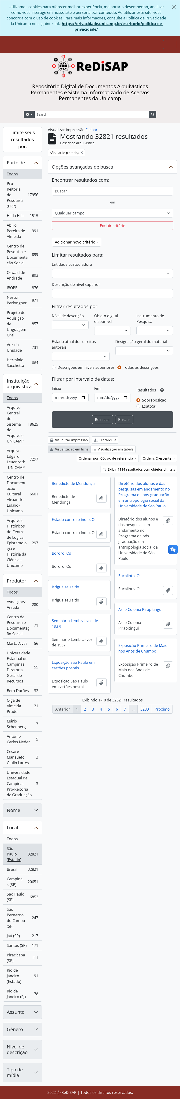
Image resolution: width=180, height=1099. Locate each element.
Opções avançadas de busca (82, 167)
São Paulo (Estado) (23, 854)
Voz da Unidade (22, 347)
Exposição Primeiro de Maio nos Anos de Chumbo (143, 648)
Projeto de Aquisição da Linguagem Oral (22, 324)
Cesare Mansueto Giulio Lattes (22, 757)
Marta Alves (22, 644)
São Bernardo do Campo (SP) (22, 918)
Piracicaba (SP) (22, 957)
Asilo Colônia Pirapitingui (140, 609)
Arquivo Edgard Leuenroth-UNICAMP (22, 459)
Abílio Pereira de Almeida (22, 231)
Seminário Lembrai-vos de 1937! (75, 623)
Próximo (162, 709)
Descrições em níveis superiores (86, 367)
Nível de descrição (17, 1049)
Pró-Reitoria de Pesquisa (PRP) (23, 195)
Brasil (23, 870)
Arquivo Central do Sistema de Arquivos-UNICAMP (23, 424)
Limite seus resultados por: (22, 139)
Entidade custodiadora (72, 264)
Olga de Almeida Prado (22, 706)
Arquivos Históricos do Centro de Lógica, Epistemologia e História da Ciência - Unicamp (22, 543)
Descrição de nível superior (76, 284)
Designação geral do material (141, 341)
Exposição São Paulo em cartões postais (73, 665)
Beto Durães (22, 692)
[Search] (91, 114)
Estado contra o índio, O (73, 519)
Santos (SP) (22, 946)
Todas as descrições (141, 367)
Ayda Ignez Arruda (22, 604)
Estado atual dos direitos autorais (74, 344)
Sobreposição (154, 400)
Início (56, 388)
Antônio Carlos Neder (22, 739)
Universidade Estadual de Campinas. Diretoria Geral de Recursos (22, 667)
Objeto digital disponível (106, 318)
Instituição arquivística (19, 384)
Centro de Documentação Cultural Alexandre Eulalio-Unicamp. (22, 494)
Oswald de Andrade (22, 275)
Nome (13, 810)
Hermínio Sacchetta (22, 362)
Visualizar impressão (69, 440)
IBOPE (22, 289)
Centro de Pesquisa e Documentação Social (22, 254)
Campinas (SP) (23, 881)
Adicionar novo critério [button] (75, 242)
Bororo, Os (61, 553)
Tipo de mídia (15, 1072)
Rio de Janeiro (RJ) (22, 993)
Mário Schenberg (22, 724)
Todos (12, 174)
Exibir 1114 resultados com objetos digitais (139, 469)
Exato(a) (149, 406)
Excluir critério (112, 225)
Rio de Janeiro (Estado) (22, 976)
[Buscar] (112, 191)
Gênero (15, 1029)
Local (12, 827)
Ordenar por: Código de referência (106, 458)
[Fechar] (174, 6)
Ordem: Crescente (157, 458)
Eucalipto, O (128, 575)
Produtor (16, 581)
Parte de (16, 162)
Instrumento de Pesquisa (150, 318)
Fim (97, 388)
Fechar (92, 129)
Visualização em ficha (69, 449)
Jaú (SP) (22, 937)
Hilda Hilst (22, 217)
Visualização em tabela (113, 449)
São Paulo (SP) (22, 897)
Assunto (16, 1012)
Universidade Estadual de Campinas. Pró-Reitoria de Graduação (22, 783)
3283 (144, 709)
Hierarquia (105, 440)
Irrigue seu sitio (65, 587)
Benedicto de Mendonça (73, 483)
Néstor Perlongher (22, 300)
